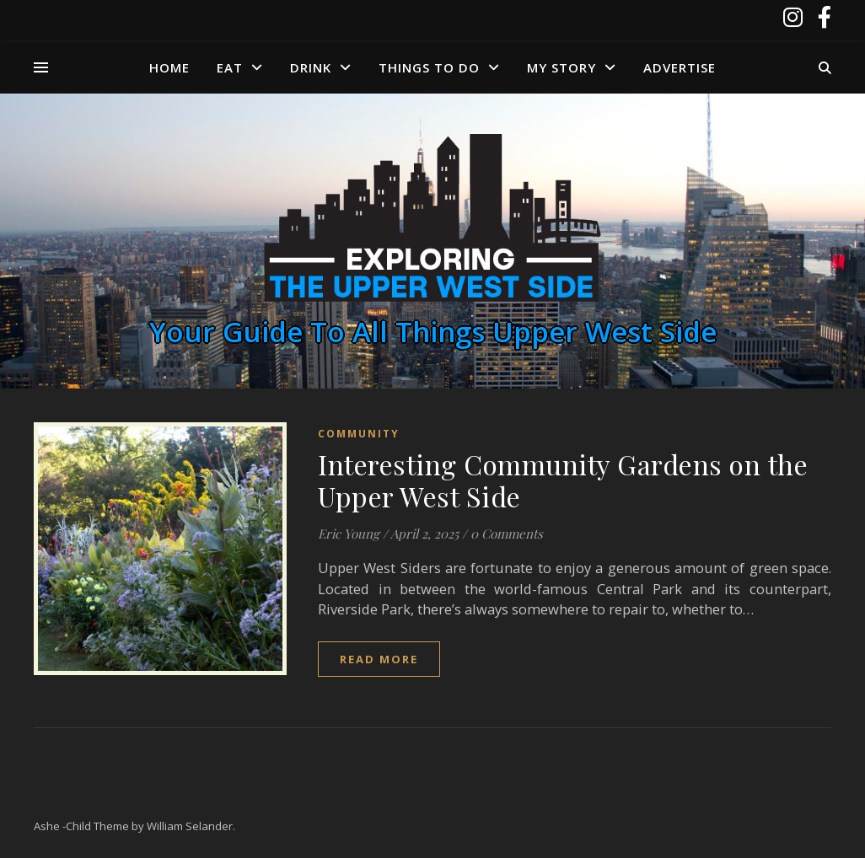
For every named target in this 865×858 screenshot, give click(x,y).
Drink (310, 67)
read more (379, 659)
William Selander (190, 826)
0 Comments (506, 533)
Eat (230, 67)
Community (359, 433)
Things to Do (429, 67)
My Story (561, 67)
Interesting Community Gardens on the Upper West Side (563, 480)
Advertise (679, 67)
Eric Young (348, 533)
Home (169, 67)
